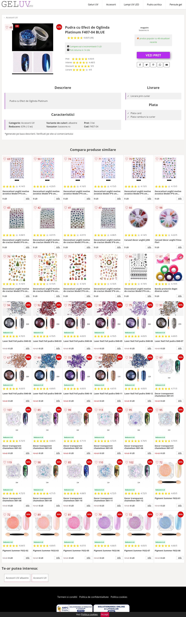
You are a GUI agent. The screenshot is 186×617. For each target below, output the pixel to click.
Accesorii (111, 4)
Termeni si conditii (67, 597)
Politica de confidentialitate (94, 597)
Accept (104, 614)
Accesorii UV (12, 17)
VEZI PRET (153, 55)
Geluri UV (93, 4)
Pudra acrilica (154, 4)
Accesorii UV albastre (17, 578)
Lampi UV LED (131, 4)
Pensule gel (176, 4)
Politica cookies (119, 597)
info (27, 198)
